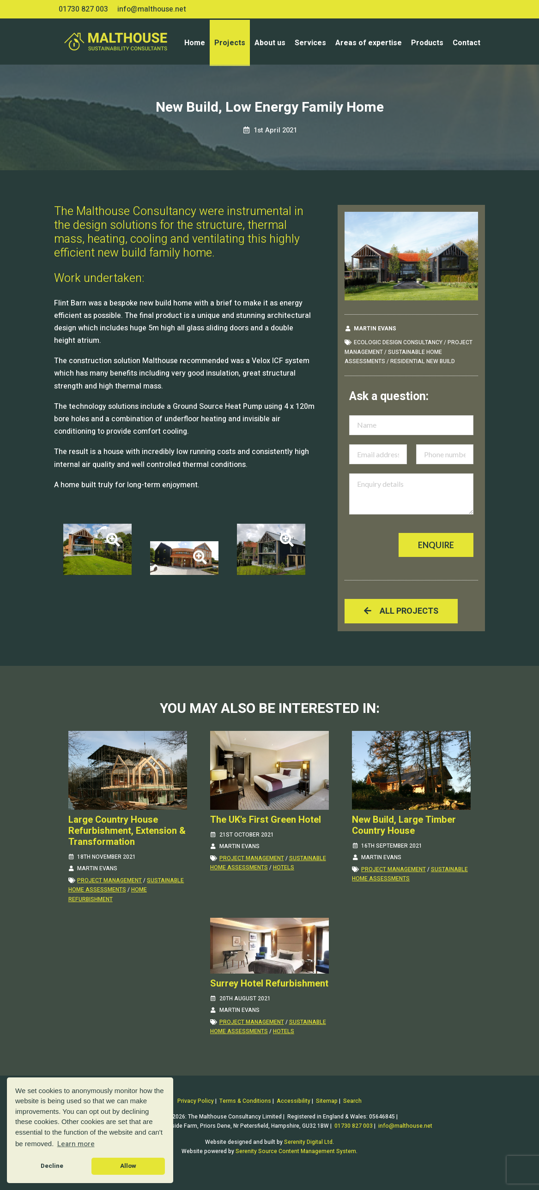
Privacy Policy (195, 1101)
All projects (401, 611)
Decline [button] (52, 1166)
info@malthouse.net (151, 9)
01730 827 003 (83, 9)
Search (352, 1101)
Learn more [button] (76, 1144)
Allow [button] (128, 1166)
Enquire (436, 545)
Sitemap (327, 1101)
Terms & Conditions (245, 1101)
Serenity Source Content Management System (296, 1151)
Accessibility (293, 1101)
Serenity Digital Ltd (308, 1142)
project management (109, 880)
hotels (283, 867)
